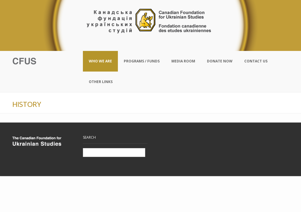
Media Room (183, 61)
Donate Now (220, 61)
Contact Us (255, 61)
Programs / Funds (142, 61)
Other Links (101, 81)
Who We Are (100, 61)
